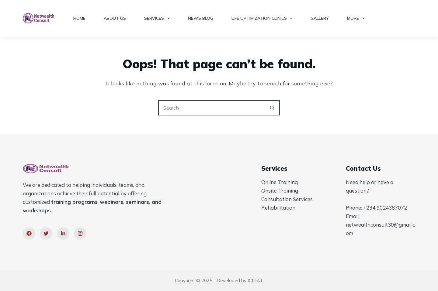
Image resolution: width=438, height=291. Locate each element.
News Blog (200, 18)
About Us (115, 18)
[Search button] (272, 107)
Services (158, 18)
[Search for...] (211, 107)
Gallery (320, 18)
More (357, 18)
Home (79, 18)
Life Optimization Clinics (263, 18)
